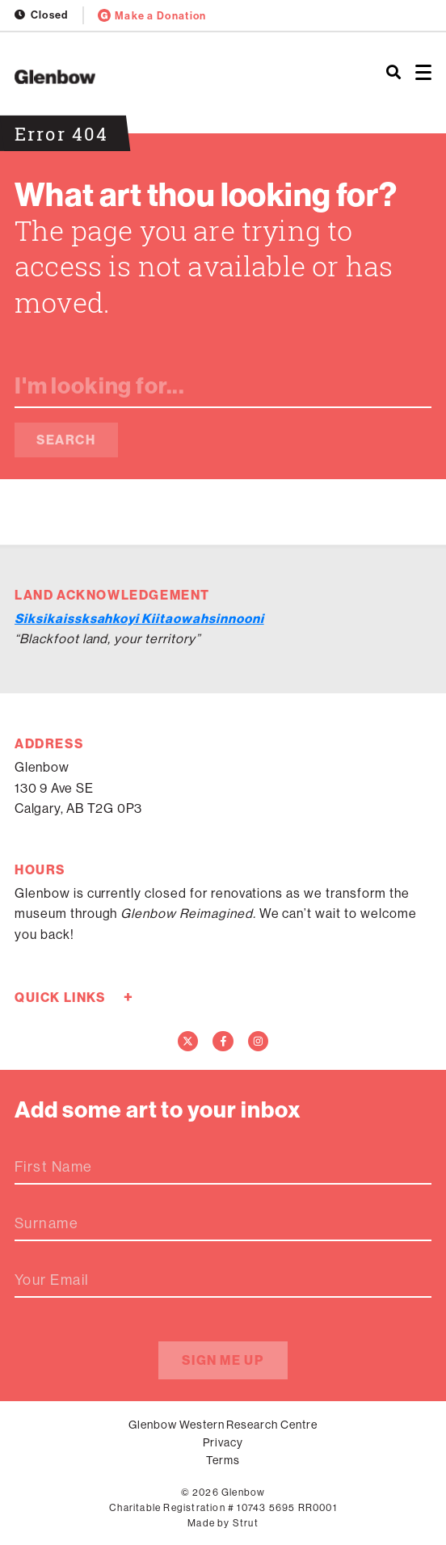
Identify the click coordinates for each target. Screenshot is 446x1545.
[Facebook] (223, 1041)
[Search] (393, 73)
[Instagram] (258, 1041)
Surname (46, 1223)
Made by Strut (223, 1523)
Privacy (223, 1442)
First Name (53, 1167)
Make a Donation (152, 15)
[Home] (149, 77)
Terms (223, 1460)
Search (66, 440)
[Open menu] (423, 73)
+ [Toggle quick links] (128, 996)
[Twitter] (188, 1041)
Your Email (52, 1280)
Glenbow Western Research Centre (223, 1424)
